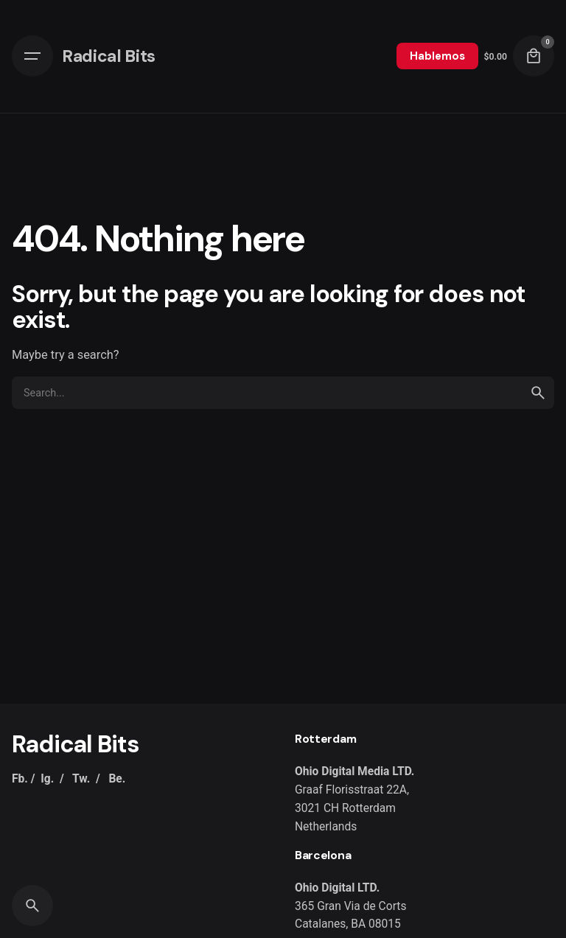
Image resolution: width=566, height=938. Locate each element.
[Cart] (533, 56)
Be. (116, 778)
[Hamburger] (32, 56)
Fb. (20, 778)
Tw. (81, 778)
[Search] (32, 905)
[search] (538, 393)
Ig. (47, 778)
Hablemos (437, 56)
